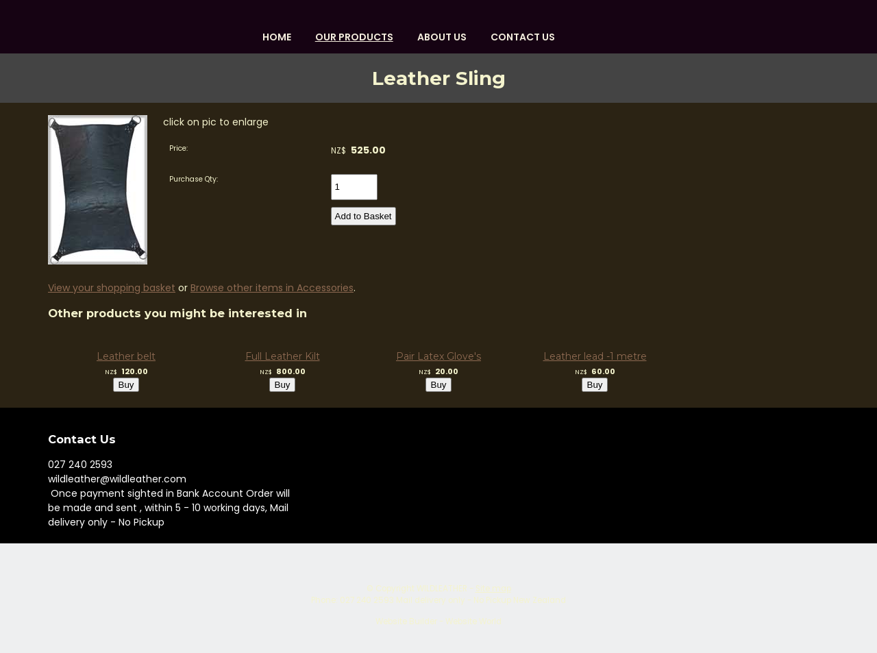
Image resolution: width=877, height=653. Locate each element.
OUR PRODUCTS (354, 37)
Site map (493, 588)
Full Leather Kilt (282, 356)
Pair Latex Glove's (438, 356)
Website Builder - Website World (438, 621)
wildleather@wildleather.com (117, 479)
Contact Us (523, 37)
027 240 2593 (80, 464)
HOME (276, 37)
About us (442, 37)
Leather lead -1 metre (595, 356)
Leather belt (126, 356)
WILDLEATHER (442, 588)
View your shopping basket (111, 288)
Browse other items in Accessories (272, 288)
